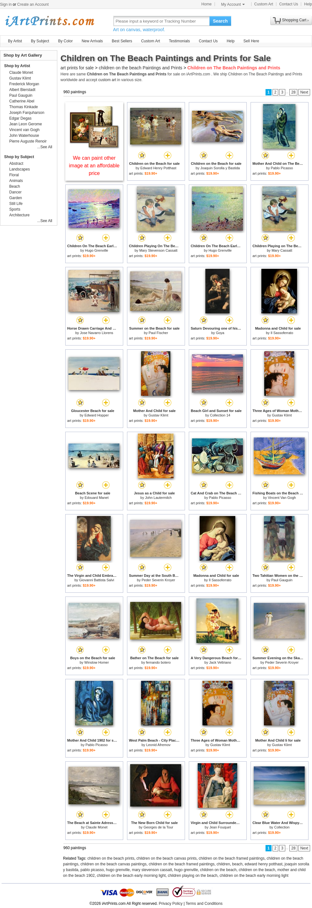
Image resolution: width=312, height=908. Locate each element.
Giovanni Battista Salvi (96, 580)
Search (220, 21)
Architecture (19, 215)
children (223, 864)
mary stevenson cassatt (152, 870)
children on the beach (218, 870)
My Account (233, 4)
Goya (220, 333)
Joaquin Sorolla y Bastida (220, 168)
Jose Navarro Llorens (96, 333)
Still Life (16, 203)
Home (207, 4)
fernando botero (158, 662)
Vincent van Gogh (24, 130)
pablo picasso (92, 870)
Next (304, 92)
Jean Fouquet (220, 827)
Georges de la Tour (158, 827)
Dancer (15, 192)
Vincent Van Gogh (282, 497)
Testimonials (179, 41)
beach (237, 864)
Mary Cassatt (282, 250)
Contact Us (288, 4)
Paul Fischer (158, 333)
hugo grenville (118, 870)
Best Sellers (122, 41)
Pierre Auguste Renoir (27, 141)
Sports (14, 209)
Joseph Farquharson (26, 112)
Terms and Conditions (204, 903)
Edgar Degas (20, 118)
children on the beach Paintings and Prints (140, 67)
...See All (44, 147)
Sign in (6, 4)
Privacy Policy (171, 903)
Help (308, 4)
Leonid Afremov (158, 745)
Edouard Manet (97, 497)
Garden (15, 198)
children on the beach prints (111, 858)
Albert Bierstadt (22, 89)
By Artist (15, 41)
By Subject (40, 41)
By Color (65, 41)
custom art (107, 80)
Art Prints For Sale (49, 20)
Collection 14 (220, 415)
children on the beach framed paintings (232, 858)
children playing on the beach (192, 875)
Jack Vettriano (220, 662)
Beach (14, 186)
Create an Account (33, 4)
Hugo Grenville (96, 250)
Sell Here (251, 41)
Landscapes (19, 169)
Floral (14, 175)
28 (293, 92)
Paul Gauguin (282, 580)
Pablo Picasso (282, 168)
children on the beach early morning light (131, 875)
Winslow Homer (96, 662)
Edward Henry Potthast (158, 168)
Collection (281, 827)
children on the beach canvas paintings (113, 864)
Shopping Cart (294, 20)
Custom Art (263, 4)
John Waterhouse (24, 135)
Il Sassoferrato (282, 333)
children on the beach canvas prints (167, 858)
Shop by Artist (17, 66)
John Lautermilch (158, 497)
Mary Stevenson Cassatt (158, 250)
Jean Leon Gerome (25, 124)
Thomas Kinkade (23, 107)
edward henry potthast (263, 864)
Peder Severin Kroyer (158, 580)
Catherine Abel (21, 101)
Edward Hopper (96, 415)
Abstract (16, 163)
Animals (16, 180)
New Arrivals (92, 41)
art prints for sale (77, 67)
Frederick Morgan (24, 84)
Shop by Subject (19, 157)
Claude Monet (97, 827)
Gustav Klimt (158, 415)
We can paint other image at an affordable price (94, 165)
